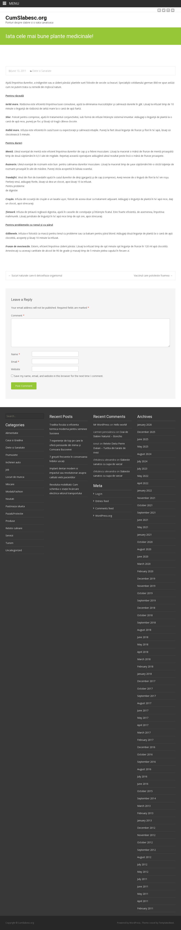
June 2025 (142, 439)
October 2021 (145, 505)
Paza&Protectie (14, 513)
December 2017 (146, 681)
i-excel (152, 922)
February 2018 (145, 666)
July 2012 (142, 864)
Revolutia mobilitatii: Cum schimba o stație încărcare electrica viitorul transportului (65, 489)
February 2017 (145, 739)
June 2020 (142, 556)
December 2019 (146, 578)
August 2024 (144, 454)
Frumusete (12, 454)
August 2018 (144, 629)
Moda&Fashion (14, 491)
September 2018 (146, 622)
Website (15, 369)
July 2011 (142, 879)
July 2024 (142, 461)
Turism (9, 543)
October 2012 (145, 842)
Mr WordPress (101, 424)
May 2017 (142, 717)
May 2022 (142, 476)
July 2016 (142, 776)
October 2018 (145, 615)
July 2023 (142, 468)
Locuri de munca (15, 477)
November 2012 (146, 835)
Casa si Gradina (14, 440)
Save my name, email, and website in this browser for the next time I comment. (58, 376)
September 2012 (146, 849)
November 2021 (146, 498)
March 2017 (144, 732)
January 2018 (144, 673)
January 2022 (144, 490)
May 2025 (142, 446)
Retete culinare (14, 528)
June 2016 (142, 783)
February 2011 (145, 908)
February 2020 (145, 571)
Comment (17, 315)
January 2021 (144, 534)
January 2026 (144, 424)
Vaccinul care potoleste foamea (153, 275)
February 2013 (145, 813)
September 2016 (146, 761)
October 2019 (145, 593)
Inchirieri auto (13, 462)
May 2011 (142, 893)
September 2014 (146, 798)
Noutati (10, 498)
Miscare (10, 484)
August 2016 (144, 769)
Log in (98, 493)
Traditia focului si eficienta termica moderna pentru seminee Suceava (68, 429)
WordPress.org (103, 515)
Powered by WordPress (129, 922)
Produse (10, 521)
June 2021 (142, 519)
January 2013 (144, 820)
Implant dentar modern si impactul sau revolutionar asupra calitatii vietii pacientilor (67, 473)
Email (15, 361)
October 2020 (145, 542)
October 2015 (145, 791)
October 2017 (145, 688)
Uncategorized (14, 550)
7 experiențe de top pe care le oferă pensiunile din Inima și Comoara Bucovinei (66, 445)
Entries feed (102, 501)
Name (15, 354)
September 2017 (146, 696)
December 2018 (146, 607)
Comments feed (104, 508)
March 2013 (144, 805)
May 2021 (142, 527)
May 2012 (142, 871)
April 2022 (142, 483)
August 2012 (144, 857)
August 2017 (144, 703)
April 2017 (142, 725)
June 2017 (142, 710)
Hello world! (120, 424)
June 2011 (142, 886)
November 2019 (146, 586)
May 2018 (142, 644)
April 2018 (142, 652)
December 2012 (146, 827)
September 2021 (146, 512)
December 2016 (146, 747)
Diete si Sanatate (41, 70)
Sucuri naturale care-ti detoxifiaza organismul (35, 275)
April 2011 (142, 901)
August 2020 (144, 549)
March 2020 (144, 563)
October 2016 (145, 754)
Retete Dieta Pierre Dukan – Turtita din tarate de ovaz (109, 448)
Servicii (9, 535)
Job (7, 469)
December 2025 (146, 432)
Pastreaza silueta (15, 506)
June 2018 (142, 637)
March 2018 (144, 659)
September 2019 (146, 600)
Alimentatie (12, 433)
